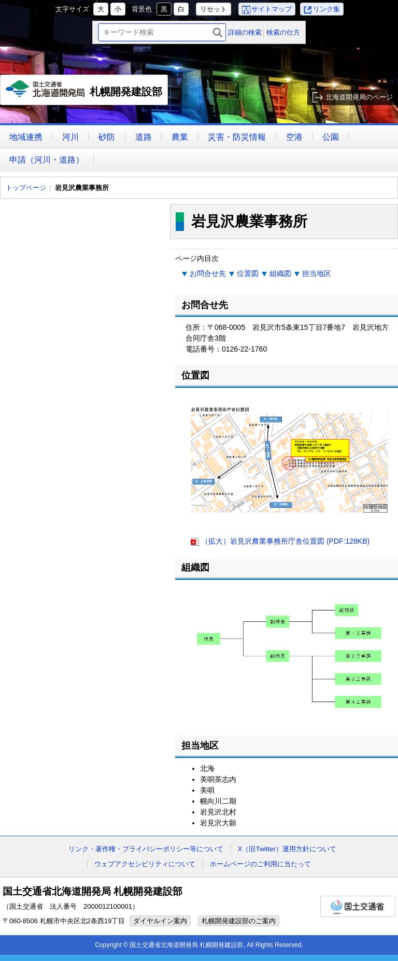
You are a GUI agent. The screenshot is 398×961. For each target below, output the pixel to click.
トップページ (26, 188)
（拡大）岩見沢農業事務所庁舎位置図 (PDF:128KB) (285, 541)
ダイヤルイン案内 (160, 921)
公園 (330, 137)
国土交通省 (357, 906)
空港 (294, 137)
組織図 (280, 273)
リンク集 (326, 9)
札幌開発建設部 (84, 92)
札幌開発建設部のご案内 (239, 921)
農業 (180, 137)
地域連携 (25, 137)
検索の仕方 (283, 32)
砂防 (106, 137)
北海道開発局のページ (359, 97)
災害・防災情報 (237, 137)
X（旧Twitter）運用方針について (287, 849)
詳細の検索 (245, 32)
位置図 (248, 273)
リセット (213, 9)
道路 (143, 137)
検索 (217, 32)
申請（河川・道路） (46, 159)
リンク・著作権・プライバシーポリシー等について (145, 849)
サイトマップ (271, 9)
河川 (70, 137)
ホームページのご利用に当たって (260, 864)
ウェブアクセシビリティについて (144, 864)
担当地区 (316, 273)
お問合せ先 (208, 273)
